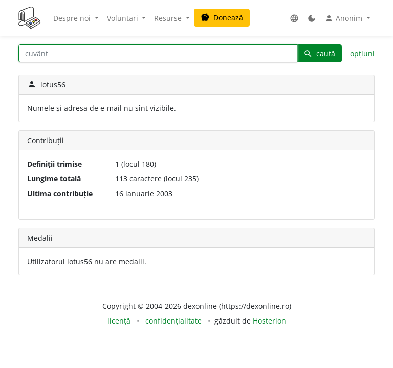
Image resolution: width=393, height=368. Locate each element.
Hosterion (269, 321)
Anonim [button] (344, 18)
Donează (222, 17)
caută (319, 53)
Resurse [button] (169, 18)
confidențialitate (173, 321)
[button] (294, 18)
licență (118, 321)
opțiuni (362, 53)
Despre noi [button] (73, 18)
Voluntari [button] (123, 18)
